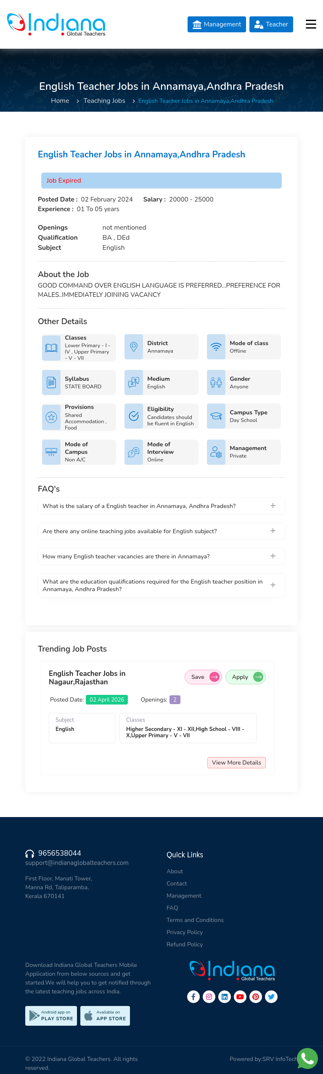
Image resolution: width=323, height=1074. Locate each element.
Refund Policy (185, 944)
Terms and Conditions (195, 920)
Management (184, 896)
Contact (177, 884)
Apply (247, 677)
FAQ (172, 908)
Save (205, 677)
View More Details (236, 763)
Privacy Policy (185, 932)
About (175, 871)
